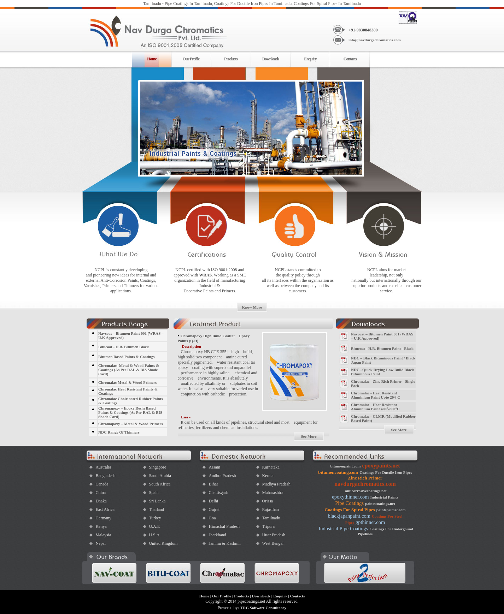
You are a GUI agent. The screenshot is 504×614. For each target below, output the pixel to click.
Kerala (267, 475)
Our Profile (191, 58)
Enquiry (310, 58)
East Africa (105, 509)
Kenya (100, 526)
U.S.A (154, 534)
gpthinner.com (370, 522)
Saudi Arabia (160, 475)
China (100, 492)
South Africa (159, 484)
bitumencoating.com (338, 472)
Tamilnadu (271, 517)
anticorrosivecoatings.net (365, 491)
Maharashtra (272, 492)
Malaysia (103, 534)
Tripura (268, 526)
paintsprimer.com (391, 510)
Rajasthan (270, 509)
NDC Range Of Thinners (119, 432)
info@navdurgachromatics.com (374, 40)
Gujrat (214, 509)
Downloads (270, 58)
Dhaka (100, 501)
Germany (103, 517)
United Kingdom (163, 543)
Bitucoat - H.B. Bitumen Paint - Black (382, 348)
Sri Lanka (157, 501)
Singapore (157, 467)
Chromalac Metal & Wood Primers (127, 382)
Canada (101, 484)
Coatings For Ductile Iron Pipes (385, 472)
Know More (252, 307)
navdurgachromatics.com (364, 484)
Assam (214, 467)
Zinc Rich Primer (365, 478)
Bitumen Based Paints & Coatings (126, 356)
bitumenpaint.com (345, 466)
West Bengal (272, 543)
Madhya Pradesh (276, 484)
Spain (153, 492)
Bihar (213, 484)
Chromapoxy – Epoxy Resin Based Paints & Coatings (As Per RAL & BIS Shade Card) (130, 412)
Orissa (267, 501)
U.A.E (154, 526)
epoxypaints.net (381, 466)
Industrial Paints (384, 497)
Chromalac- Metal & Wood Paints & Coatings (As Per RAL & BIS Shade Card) (128, 369)
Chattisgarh (218, 492)
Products (231, 58)
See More (308, 436)
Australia (103, 467)
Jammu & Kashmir (225, 543)
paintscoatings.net (380, 503)
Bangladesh (105, 475)
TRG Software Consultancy (263, 608)
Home (204, 596)
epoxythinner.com (350, 497)
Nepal (100, 543)
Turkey (155, 517)
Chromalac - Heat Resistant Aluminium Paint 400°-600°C (375, 407)
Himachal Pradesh (224, 526)
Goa (212, 517)
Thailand (156, 509)
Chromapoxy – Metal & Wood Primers (130, 424)
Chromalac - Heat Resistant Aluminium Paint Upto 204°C (375, 395)
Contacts (350, 58)
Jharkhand (217, 534)
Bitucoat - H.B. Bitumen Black (123, 347)
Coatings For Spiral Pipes (349, 509)
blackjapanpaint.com (349, 516)
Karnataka (270, 467)
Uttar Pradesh (273, 534)
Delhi (213, 501)
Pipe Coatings (349, 503)
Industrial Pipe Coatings (343, 528)
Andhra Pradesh (222, 475)
